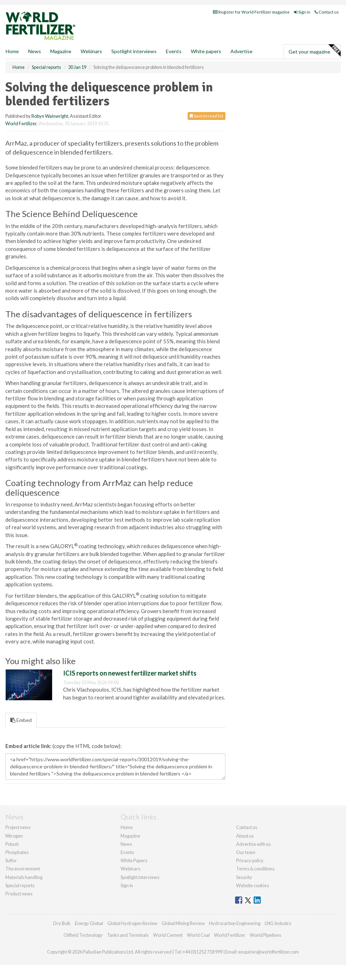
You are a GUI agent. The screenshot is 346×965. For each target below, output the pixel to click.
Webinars (91, 51)
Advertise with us (253, 844)
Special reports (20, 885)
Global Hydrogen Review (132, 923)
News (126, 844)
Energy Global (89, 923)
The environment (22, 868)
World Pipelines (265, 935)
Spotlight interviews (134, 51)
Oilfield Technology (83, 935)
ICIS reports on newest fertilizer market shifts (130, 673)
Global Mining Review (183, 923)
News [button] (34, 51)
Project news (18, 827)
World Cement (168, 935)
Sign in (302, 12)
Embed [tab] (21, 720)
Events (174, 51)
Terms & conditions (255, 868)
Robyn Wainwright (49, 116)
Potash (12, 844)
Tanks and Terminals (128, 935)
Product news (18, 893)
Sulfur (11, 860)
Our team (245, 852)
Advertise (241, 51)
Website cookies (252, 885)
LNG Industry (278, 923)
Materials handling (23, 877)
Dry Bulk (62, 923)
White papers (206, 51)
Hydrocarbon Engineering (234, 923)
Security (244, 877)
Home (12, 51)
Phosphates (17, 852)
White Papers (134, 860)
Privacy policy (250, 860)
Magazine (60, 51)
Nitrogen (14, 836)
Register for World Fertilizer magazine (251, 12)
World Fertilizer (20, 123)
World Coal (198, 935)
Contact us (327, 12)
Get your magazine (314, 51)
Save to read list (206, 115)
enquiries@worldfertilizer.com (268, 952)
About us (245, 836)
